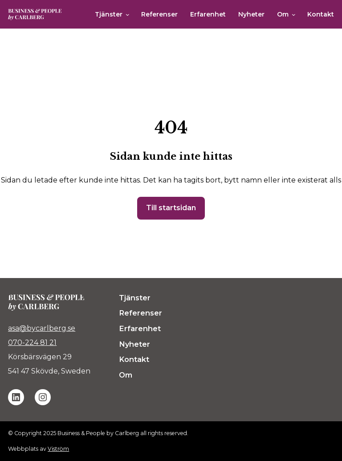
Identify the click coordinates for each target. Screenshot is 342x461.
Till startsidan (171, 208)
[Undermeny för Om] (294, 14)
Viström (58, 448)
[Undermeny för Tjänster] (128, 14)
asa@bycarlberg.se (41, 328)
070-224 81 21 (32, 342)
